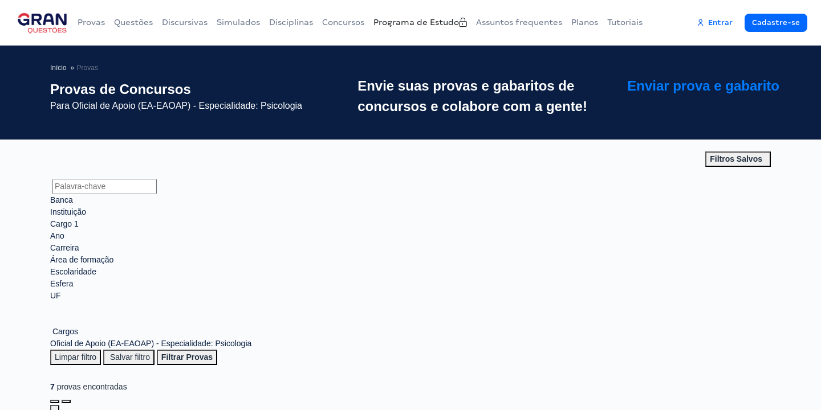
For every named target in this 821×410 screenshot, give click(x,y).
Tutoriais (639, 22)
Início (58, 67)
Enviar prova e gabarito (720, 96)
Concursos (348, 22)
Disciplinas (291, 22)
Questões (133, 22)
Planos (599, 22)
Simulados (238, 22)
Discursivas (185, 22)
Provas (91, 22)
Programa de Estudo (432, 22)
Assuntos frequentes (533, 22)
